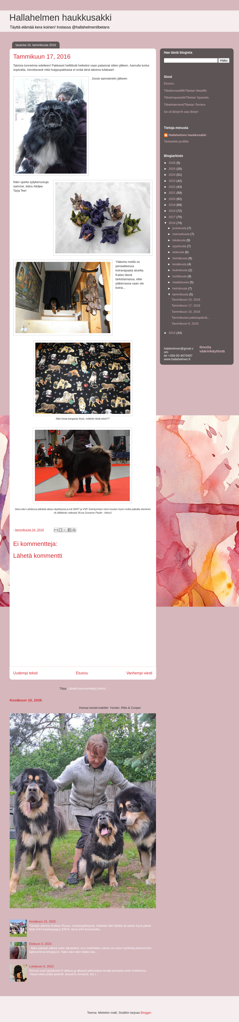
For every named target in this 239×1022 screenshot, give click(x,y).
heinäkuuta (180, 258)
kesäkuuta (179, 264)
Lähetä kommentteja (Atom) (87, 688)
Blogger (146, 1012)
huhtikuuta (179, 276)
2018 (173, 211)
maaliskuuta (181, 282)
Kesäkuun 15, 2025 (42, 921)
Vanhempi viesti (139, 673)
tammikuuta (180, 294)
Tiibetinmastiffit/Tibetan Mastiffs (185, 90)
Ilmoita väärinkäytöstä (212, 349)
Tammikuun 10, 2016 (186, 311)
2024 (173, 174)
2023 (173, 181)
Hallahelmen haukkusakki (60, 18)
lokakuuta (179, 240)
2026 (173, 163)
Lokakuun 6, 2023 (41, 966)
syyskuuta (179, 246)
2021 (173, 192)
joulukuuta (179, 228)
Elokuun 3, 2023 (40, 944)
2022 (173, 187)
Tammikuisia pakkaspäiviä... (191, 317)
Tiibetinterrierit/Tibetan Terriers (185, 104)
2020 (173, 199)
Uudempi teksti (25, 673)
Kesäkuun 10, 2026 (26, 700)
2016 (173, 223)
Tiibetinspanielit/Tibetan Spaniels (186, 97)
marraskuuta (181, 234)
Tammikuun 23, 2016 (186, 299)
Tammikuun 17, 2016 (186, 305)
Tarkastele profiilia (176, 141)
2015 (173, 333)
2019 (173, 205)
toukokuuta (180, 270)
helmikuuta (180, 288)
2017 (173, 217)
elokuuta (178, 252)
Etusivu (82, 673)
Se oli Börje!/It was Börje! (181, 112)
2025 (173, 168)
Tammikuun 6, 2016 (185, 323)
